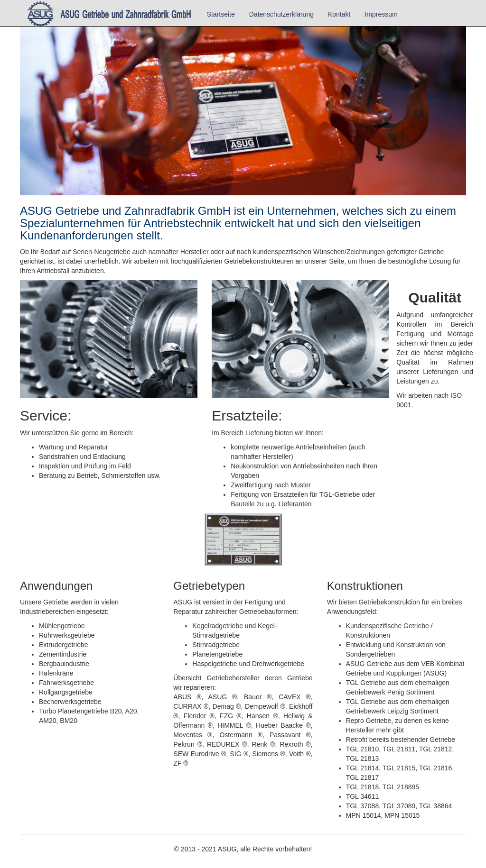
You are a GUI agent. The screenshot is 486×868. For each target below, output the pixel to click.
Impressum (380, 14)
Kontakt (339, 14)
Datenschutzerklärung (281, 14)
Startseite (221, 14)
